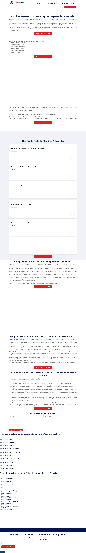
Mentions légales (46, 530)
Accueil (11, 7)
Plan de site (53, 530)
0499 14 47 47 (51, 3)
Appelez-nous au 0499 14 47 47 (43, 33)
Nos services (18, 7)
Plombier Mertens (27, 530)
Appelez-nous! (14, 151)
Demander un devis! (70, 7)
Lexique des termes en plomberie (63, 530)
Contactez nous (26, 7)
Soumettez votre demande (16, 430)
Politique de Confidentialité (37, 530)
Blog (33, 7)
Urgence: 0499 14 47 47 (44, 522)
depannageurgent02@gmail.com (68, 3)
